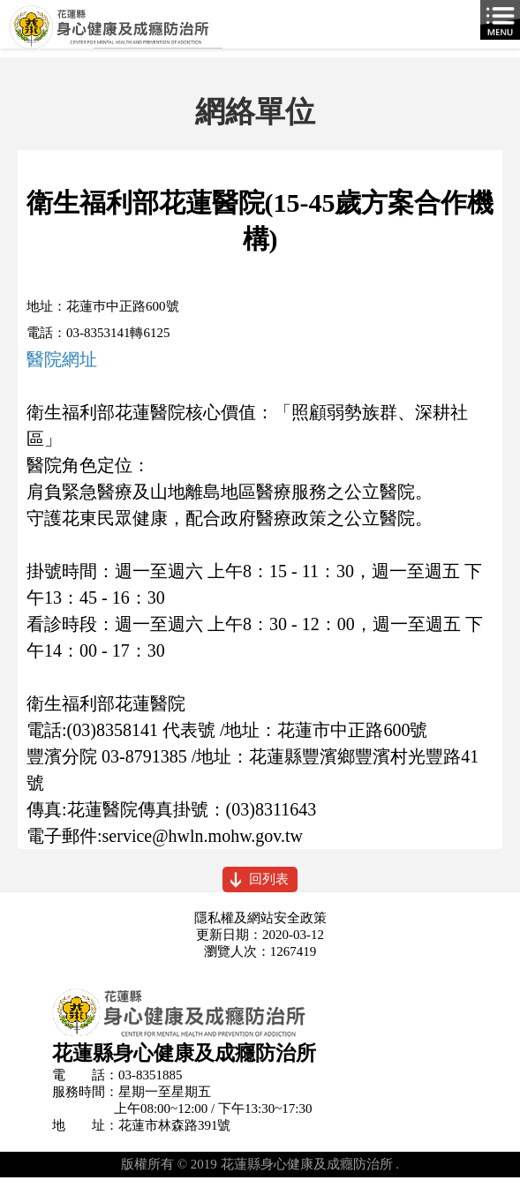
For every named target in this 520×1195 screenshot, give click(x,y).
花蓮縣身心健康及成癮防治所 (260, 33)
